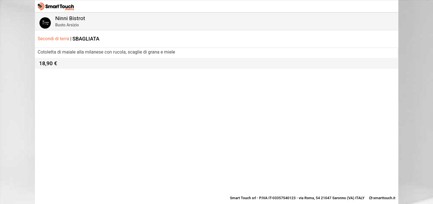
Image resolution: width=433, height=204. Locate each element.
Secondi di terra (55, 38)
